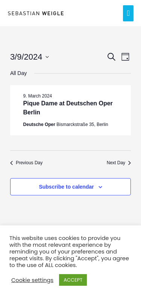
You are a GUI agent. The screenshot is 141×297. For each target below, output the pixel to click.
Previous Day (26, 162)
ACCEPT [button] (73, 280)
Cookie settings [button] (32, 280)
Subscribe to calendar (66, 187)
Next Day (119, 162)
